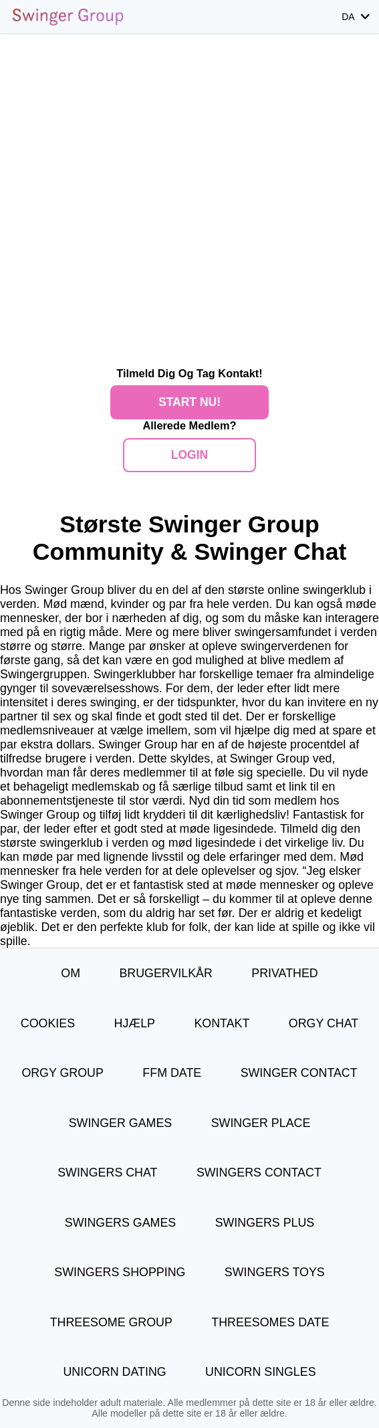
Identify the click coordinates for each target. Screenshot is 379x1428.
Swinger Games (120, 1123)
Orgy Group (62, 1073)
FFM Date (171, 1073)
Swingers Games (120, 1222)
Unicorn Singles (260, 1372)
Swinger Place (261, 1123)
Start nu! (189, 402)
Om (70, 973)
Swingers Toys (275, 1272)
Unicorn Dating (114, 1372)
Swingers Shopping (119, 1272)
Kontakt (221, 1023)
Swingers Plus (265, 1222)
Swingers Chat (107, 1172)
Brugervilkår (165, 973)
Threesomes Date (270, 1322)
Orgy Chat (323, 1023)
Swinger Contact (299, 1073)
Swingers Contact (259, 1172)
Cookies (48, 1023)
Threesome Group (111, 1322)
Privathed (284, 973)
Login (189, 455)
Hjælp (134, 1023)
